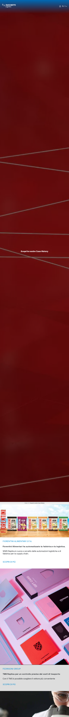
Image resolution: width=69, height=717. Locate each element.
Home (26, 503)
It (28, 503)
